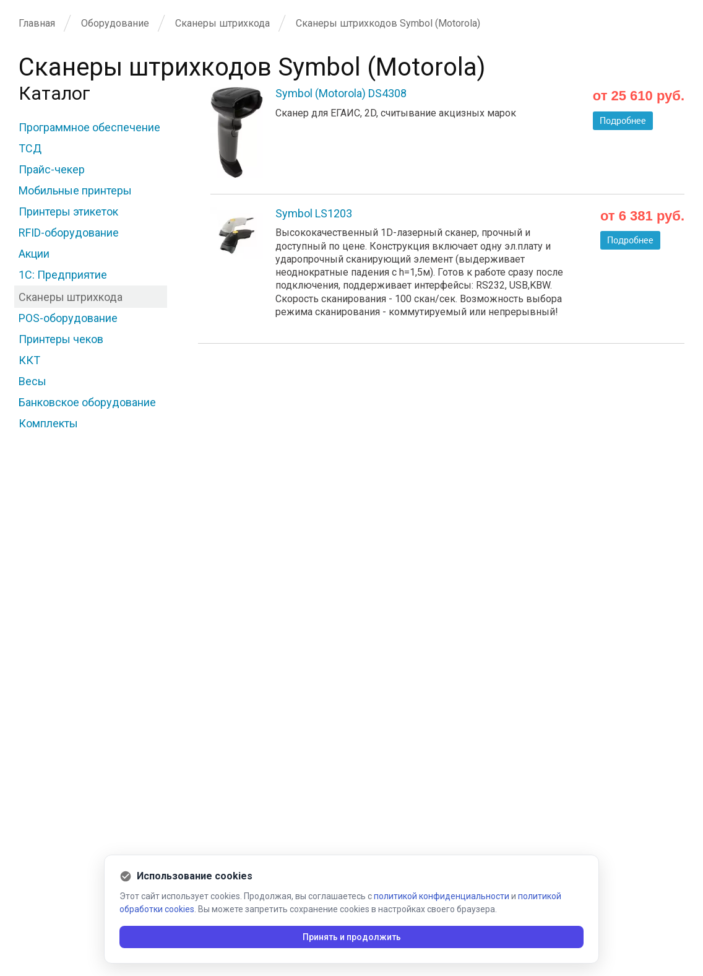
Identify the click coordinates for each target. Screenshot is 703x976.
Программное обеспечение (89, 127)
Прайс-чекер (52, 169)
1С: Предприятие (63, 274)
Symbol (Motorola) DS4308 (341, 93)
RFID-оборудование (69, 232)
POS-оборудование (68, 318)
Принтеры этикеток (68, 211)
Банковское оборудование (87, 402)
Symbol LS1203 (313, 213)
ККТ (29, 360)
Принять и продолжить (352, 937)
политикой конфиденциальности (441, 896)
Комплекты (48, 423)
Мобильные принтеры (75, 190)
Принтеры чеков (61, 339)
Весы (32, 381)
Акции (34, 253)
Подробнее (623, 121)
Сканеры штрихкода (222, 23)
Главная (37, 23)
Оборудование (115, 23)
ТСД (30, 148)
